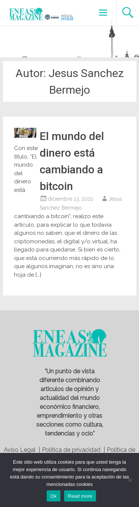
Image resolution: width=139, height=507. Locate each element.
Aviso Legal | (22, 449)
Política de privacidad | (73, 449)
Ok (53, 496)
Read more (80, 496)
